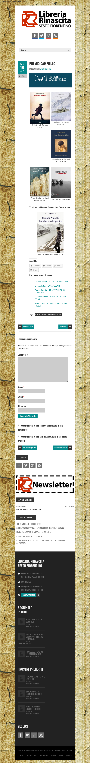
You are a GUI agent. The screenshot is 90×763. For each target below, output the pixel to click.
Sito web (22, 406)
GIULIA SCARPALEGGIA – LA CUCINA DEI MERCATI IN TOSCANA (40, 528)
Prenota (53, 755)
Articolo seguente (29, 447)
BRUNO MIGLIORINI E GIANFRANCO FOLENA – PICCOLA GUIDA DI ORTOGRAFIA (40, 542)
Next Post (63, 326)
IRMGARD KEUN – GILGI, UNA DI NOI (35, 677)
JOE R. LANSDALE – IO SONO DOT (28, 523)
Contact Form (29, 595)
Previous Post (28, 326)
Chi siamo (29, 755)
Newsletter (69, 755)
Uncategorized (45, 68)
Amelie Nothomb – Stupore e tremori (34, 707)
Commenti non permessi (32, 626)
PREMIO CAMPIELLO (42, 63)
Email (21, 396)
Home (21, 755)
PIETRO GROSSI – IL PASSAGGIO (29, 536)
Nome (21, 387)
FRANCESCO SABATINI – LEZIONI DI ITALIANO (33, 532)
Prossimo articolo (60, 447)
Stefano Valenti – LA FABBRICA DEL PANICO (52, 282)
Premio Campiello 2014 (54, 314)
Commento (23, 354)
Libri (35, 755)
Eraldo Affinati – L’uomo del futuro (34, 692)
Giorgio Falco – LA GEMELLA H (47, 286)
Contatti (60, 755)
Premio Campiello (40, 314)
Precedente (21, 506)
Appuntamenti (43, 755)
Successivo (69, 506)
